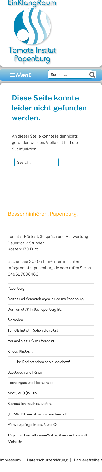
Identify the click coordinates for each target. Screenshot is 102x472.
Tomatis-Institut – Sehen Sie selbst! (33, 330)
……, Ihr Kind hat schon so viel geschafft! (39, 361)
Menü (21, 75)
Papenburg (16, 288)
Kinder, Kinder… (20, 351)
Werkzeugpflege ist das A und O (32, 424)
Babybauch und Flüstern (25, 372)
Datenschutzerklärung (47, 460)
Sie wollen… (17, 319)
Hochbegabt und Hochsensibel (31, 382)
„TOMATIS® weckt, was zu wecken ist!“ (37, 414)
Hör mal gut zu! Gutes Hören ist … (33, 340)
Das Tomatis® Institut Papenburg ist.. (35, 309)
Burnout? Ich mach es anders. (30, 403)
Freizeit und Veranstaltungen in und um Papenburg (46, 298)
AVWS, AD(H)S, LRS (22, 393)
